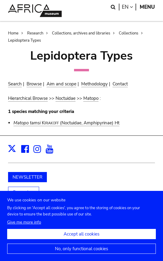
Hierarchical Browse (28, 98)
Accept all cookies (81, 239)
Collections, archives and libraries (81, 33)
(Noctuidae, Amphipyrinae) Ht (66, 123)
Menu (147, 7)
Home (13, 33)
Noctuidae (66, 98)
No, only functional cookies (81, 253)
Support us (23, 192)
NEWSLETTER (27, 177)
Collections (128, 33)
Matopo (91, 98)
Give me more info (24, 226)
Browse (34, 84)
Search (15, 84)
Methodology (94, 84)
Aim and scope (61, 84)
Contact (120, 84)
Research (35, 33)
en (129, 7)
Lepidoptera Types (24, 40)
